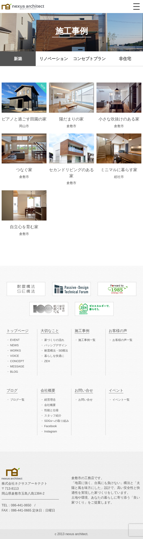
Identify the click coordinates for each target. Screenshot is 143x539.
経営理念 (50, 399)
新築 (18, 58)
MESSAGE (17, 366)
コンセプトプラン (89, 58)
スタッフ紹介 (52, 415)
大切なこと (50, 331)
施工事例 (82, 331)
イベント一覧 (121, 399)
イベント (116, 390)
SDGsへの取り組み (56, 420)
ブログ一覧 (17, 399)
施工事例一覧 (86, 340)
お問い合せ (84, 390)
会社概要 (48, 390)
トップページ (18, 331)
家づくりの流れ (54, 340)
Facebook (50, 426)
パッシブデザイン (55, 345)
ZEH (47, 361)
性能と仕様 (51, 410)
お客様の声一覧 (122, 340)
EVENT (15, 340)
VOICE (14, 355)
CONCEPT (17, 361)
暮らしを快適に (54, 355)
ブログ (12, 390)
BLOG (14, 371)
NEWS (14, 345)
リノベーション (53, 58)
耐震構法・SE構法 (56, 350)
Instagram (50, 431)
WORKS (15, 350)
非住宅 (125, 58)
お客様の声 (118, 331)
